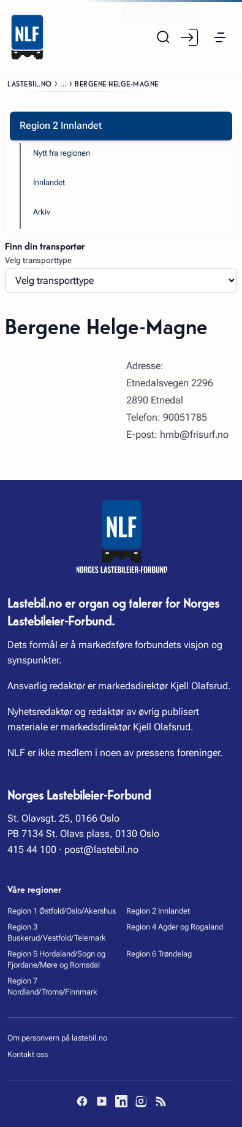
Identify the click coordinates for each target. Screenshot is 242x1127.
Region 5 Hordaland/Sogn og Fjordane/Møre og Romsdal (56, 959)
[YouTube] (102, 1101)
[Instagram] (141, 1101)
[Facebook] (82, 1101)
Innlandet (49, 182)
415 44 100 (31, 849)
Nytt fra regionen (61, 153)
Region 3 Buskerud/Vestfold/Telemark (56, 932)
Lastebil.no (29, 83)
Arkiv (41, 211)
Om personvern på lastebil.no (57, 1037)
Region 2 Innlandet (158, 910)
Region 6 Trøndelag (159, 953)
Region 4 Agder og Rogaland (174, 926)
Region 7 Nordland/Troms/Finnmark (52, 986)
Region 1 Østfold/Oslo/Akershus (61, 910)
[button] (220, 37)
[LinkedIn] (121, 1101)
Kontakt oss (27, 1054)
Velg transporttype (38, 260)
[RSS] (160, 1101)
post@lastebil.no (101, 849)
